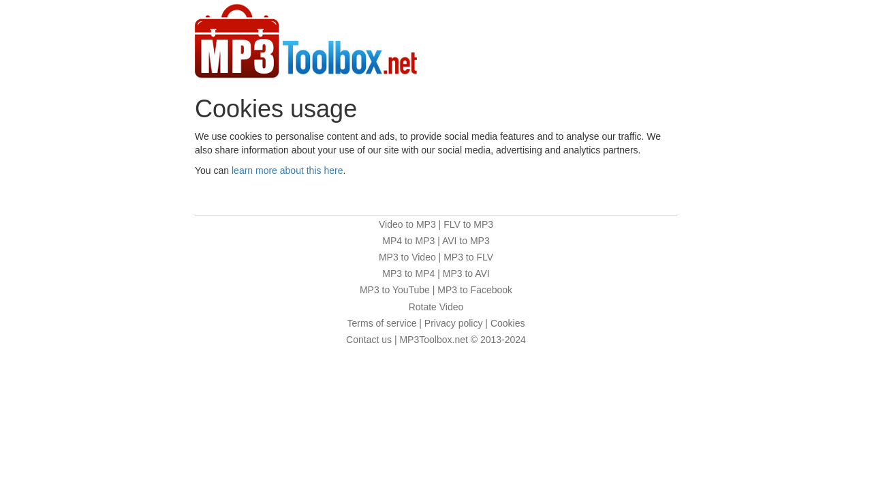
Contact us (369, 339)
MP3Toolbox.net (433, 339)
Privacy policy (453, 323)
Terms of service (382, 323)
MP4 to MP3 (408, 240)
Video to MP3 (407, 224)
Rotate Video (436, 306)
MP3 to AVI (466, 273)
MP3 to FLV (468, 257)
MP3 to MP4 (408, 273)
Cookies (507, 323)
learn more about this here (287, 170)
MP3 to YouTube (395, 289)
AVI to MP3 (466, 240)
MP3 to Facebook (474, 289)
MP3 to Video (407, 257)
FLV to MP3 (468, 224)
